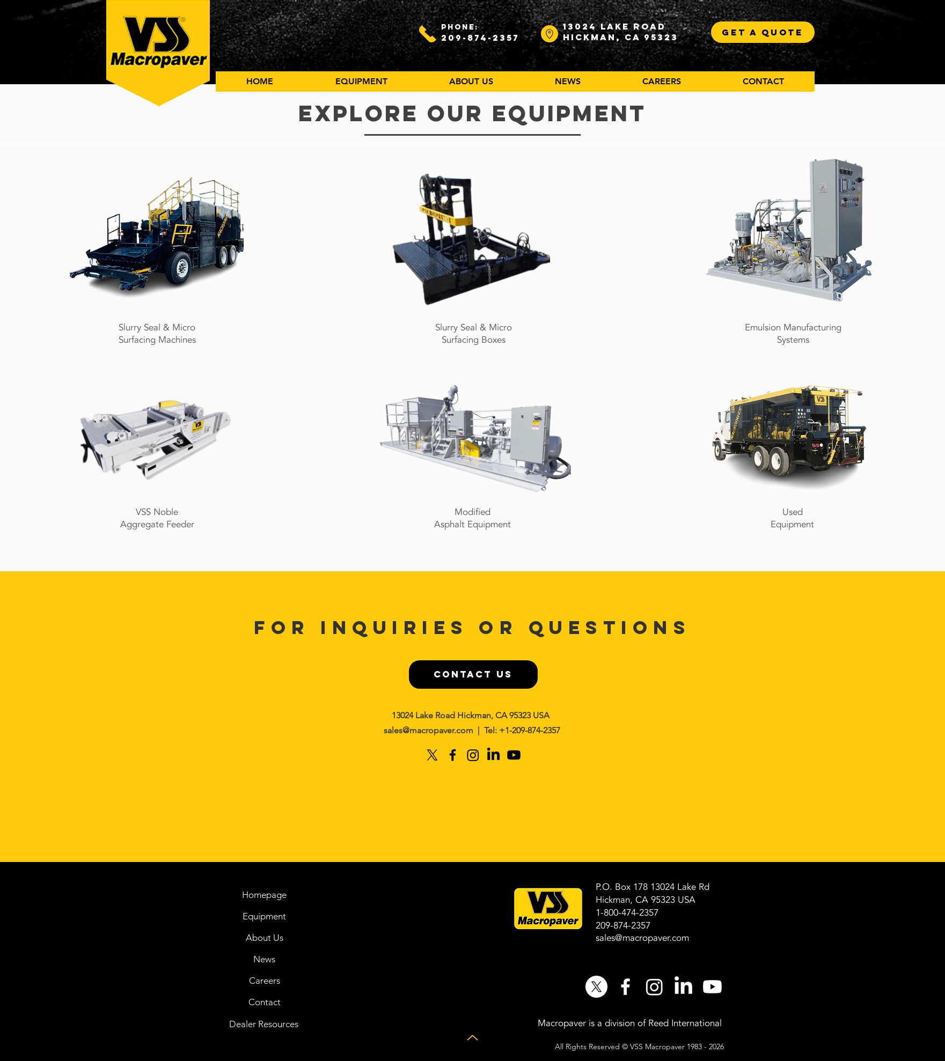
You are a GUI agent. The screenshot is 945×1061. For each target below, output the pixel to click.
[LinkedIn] (493, 755)
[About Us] (264, 937)
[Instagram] (473, 755)
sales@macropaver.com (428, 730)
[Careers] (264, 980)
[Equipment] (264, 916)
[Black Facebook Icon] (452, 755)
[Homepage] (264, 894)
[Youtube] (514, 755)
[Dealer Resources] (264, 1024)
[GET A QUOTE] (763, 32)
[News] (264, 959)
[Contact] (264, 1002)
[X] (432, 755)
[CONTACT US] (473, 674)
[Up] (472, 1037)
